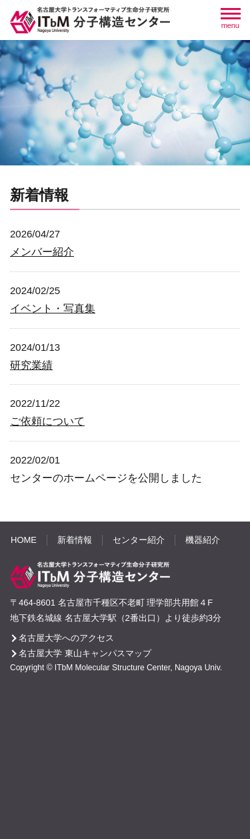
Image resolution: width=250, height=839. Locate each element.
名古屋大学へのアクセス (66, 638)
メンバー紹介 (42, 251)
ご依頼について (47, 421)
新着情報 (74, 540)
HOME (24, 540)
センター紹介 (139, 540)
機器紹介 (202, 540)
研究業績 (31, 365)
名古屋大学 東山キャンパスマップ (85, 653)
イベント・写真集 (52, 308)
